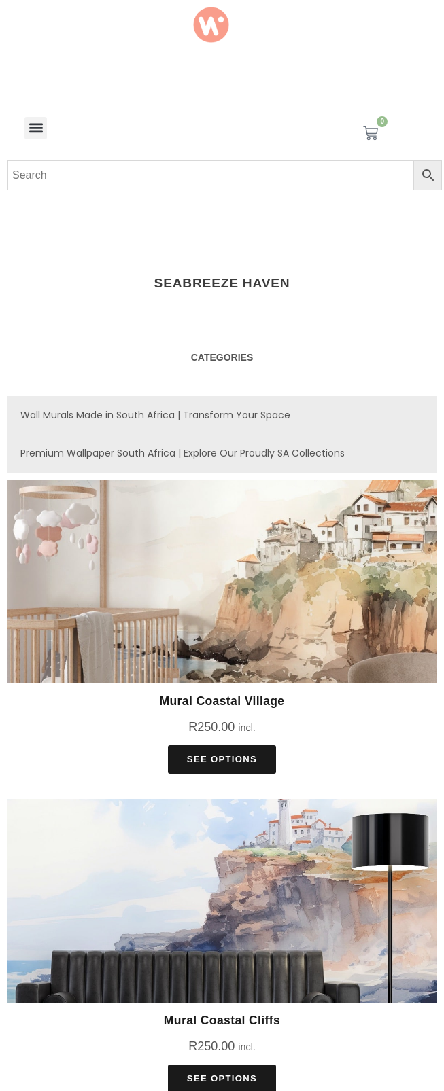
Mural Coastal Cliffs (222, 1020)
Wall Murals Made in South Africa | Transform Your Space (155, 415)
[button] (35, 128)
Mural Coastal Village (221, 701)
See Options (222, 759)
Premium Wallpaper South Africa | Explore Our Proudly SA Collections (182, 453)
